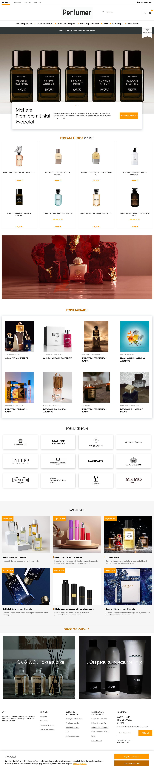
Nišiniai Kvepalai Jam (24, 23)
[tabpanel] (77, 64)
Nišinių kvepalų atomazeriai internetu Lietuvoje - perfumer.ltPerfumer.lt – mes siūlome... (77, 612)
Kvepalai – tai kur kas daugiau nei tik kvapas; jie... (26, 559)
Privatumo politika (72, 723)
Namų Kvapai (117, 23)
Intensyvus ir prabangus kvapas (131, 410)
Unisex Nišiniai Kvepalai (66, 23)
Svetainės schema (72, 736)
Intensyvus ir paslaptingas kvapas (94, 359)
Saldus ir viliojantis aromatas (57, 358)
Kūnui (106, 23)
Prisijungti (145, 733)
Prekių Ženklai (133, 23)
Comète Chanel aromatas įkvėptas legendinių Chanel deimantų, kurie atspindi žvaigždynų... (129, 560)
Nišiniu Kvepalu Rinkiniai (89, 23)
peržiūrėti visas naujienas (76, 629)
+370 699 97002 (145, 2)
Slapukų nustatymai (131, 757)
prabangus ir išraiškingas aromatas (132, 359)
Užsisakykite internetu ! (129, 116)
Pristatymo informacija (74, 719)
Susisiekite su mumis (47, 725)
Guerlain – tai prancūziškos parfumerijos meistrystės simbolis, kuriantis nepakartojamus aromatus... (129, 612)
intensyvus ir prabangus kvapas (16, 410)
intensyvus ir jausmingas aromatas (54, 410)
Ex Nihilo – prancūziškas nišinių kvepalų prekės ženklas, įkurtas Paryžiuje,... (26, 612)
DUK (67, 732)
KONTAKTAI (37, 2)
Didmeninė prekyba (47, 729)
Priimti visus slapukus (131, 763)
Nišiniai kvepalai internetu (16, 358)
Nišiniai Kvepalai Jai (44, 23)
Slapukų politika (80, 763)
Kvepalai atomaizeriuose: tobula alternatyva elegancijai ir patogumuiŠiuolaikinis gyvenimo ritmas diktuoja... (77, 560)
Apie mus (27, 2)
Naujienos (17, 2)
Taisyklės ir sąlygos (72, 727)
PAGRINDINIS (6, 2)
